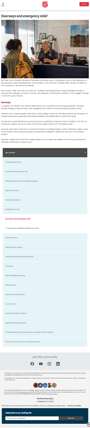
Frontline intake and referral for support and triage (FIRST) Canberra (29, 332)
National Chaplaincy (12, 200)
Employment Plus (11, 238)
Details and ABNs (74, 406)
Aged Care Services (12, 190)
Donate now (84, 5)
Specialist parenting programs (15, 323)
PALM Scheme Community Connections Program (23, 342)
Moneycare (9, 266)
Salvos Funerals (10, 285)
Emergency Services (12, 209)
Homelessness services (13, 162)
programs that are (25, 392)
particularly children (51, 394)
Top (86, 425)
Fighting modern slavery (13, 247)
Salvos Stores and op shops (15, 294)
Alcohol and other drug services (16, 171)
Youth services (10, 304)
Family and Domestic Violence (15, 313)
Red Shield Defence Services (15, 275)
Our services (10, 153)
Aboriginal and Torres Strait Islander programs (21, 181)
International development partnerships (19, 257)
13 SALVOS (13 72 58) (45, 401)
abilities (37, 390)
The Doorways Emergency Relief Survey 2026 (22, 228)
